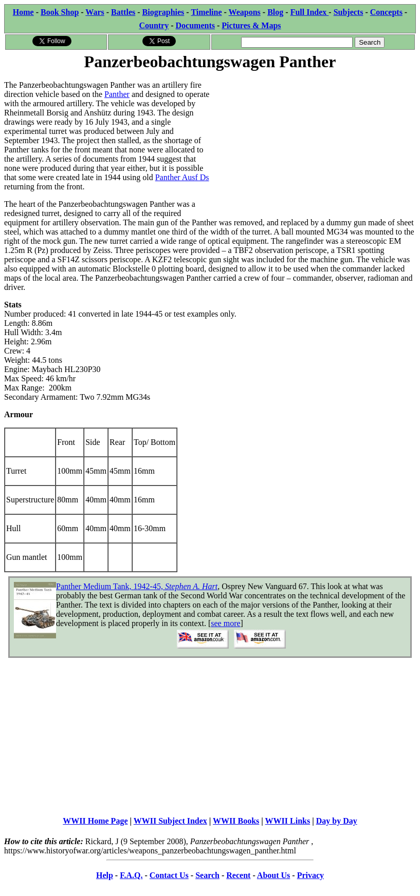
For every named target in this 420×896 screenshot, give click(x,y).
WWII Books (236, 820)
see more (225, 623)
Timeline (206, 12)
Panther (117, 94)
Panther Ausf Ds (182, 177)
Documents (195, 25)
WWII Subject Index (170, 820)
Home (23, 12)
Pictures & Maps (251, 25)
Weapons (245, 12)
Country (154, 25)
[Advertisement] (313, 145)
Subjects (348, 12)
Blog (275, 12)
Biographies (163, 12)
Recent (238, 875)
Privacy (310, 875)
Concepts (386, 12)
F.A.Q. (131, 875)
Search (207, 875)
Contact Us (169, 875)
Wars (94, 12)
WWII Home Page (95, 820)
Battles (123, 12)
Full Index (309, 12)
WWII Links (288, 820)
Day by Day (336, 820)
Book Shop (60, 12)
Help (104, 875)
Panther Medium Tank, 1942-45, (136, 586)
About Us (273, 875)
